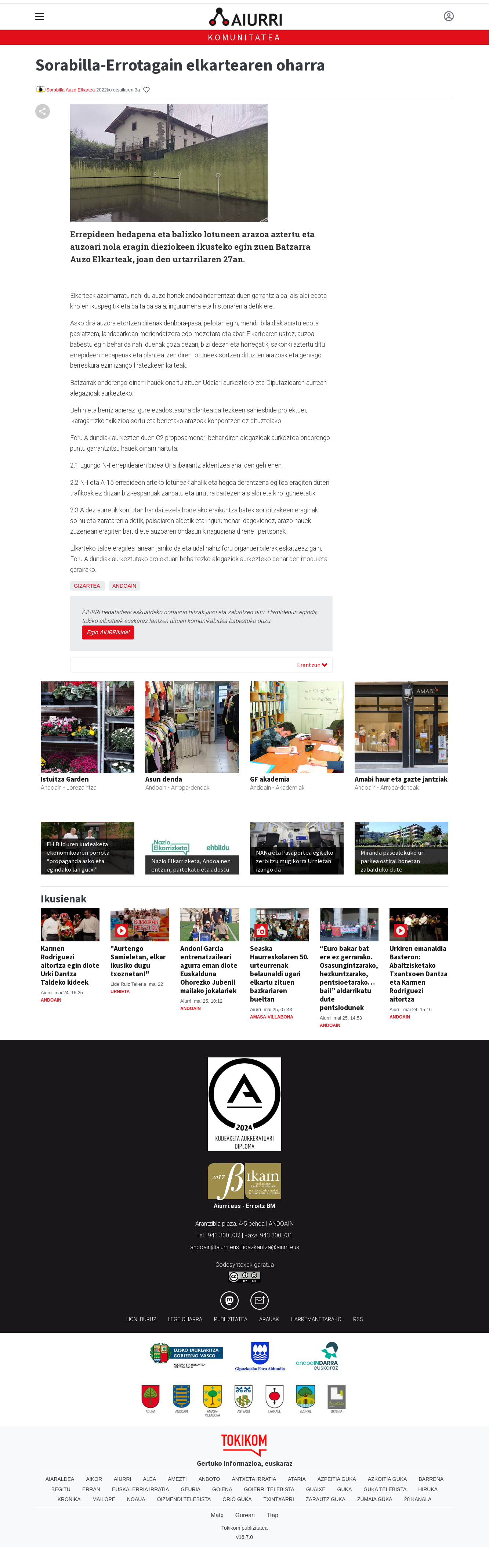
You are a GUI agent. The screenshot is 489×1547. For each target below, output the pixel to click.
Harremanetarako (316, 1319)
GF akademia (270, 779)
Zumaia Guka (374, 1499)
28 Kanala (418, 1499)
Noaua (136, 1499)
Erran (91, 1489)
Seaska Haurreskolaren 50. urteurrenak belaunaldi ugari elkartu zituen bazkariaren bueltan (279, 973)
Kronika (69, 1499)
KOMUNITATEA (244, 37)
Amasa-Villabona (271, 1017)
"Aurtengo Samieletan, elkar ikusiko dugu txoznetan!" (138, 961)
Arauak (269, 1319)
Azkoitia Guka (387, 1479)
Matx (217, 1515)
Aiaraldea (60, 1479)
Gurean (245, 1515)
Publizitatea (230, 1319)
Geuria (190, 1489)
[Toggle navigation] (40, 16)
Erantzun (312, 664)
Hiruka (428, 1489)
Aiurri (122, 1479)
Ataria (297, 1479)
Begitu (60, 1489)
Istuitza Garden (65, 779)
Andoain (124, 586)
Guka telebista (384, 1489)
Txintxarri (279, 1499)
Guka (344, 1489)
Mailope (104, 1499)
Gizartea (87, 586)
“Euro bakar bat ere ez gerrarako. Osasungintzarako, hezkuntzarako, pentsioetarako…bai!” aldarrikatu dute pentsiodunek (349, 978)
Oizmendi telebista (184, 1499)
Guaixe (316, 1489)
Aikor (94, 1479)
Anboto (209, 1479)
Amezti (177, 1479)
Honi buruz (141, 1319)
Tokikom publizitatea (244, 1528)
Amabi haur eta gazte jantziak (401, 779)
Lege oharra (185, 1319)
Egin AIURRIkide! (108, 632)
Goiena (222, 1489)
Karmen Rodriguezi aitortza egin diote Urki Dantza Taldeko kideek (70, 965)
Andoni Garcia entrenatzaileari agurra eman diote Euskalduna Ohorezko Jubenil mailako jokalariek (209, 969)
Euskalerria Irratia (140, 1489)
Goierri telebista (269, 1489)
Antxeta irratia (254, 1479)
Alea (149, 1479)
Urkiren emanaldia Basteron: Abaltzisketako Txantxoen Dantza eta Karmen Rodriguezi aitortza (419, 973)
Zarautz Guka (325, 1499)
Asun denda (163, 779)
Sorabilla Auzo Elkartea (70, 90)
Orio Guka (236, 1499)
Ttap (272, 1515)
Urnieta (120, 991)
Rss (358, 1319)
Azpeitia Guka (337, 1479)
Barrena (431, 1479)
